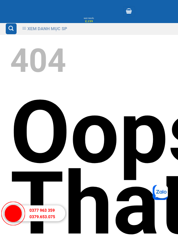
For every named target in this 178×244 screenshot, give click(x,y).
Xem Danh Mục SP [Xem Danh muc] (44, 28)
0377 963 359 (42, 210)
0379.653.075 (42, 217)
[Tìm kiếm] (11, 29)
